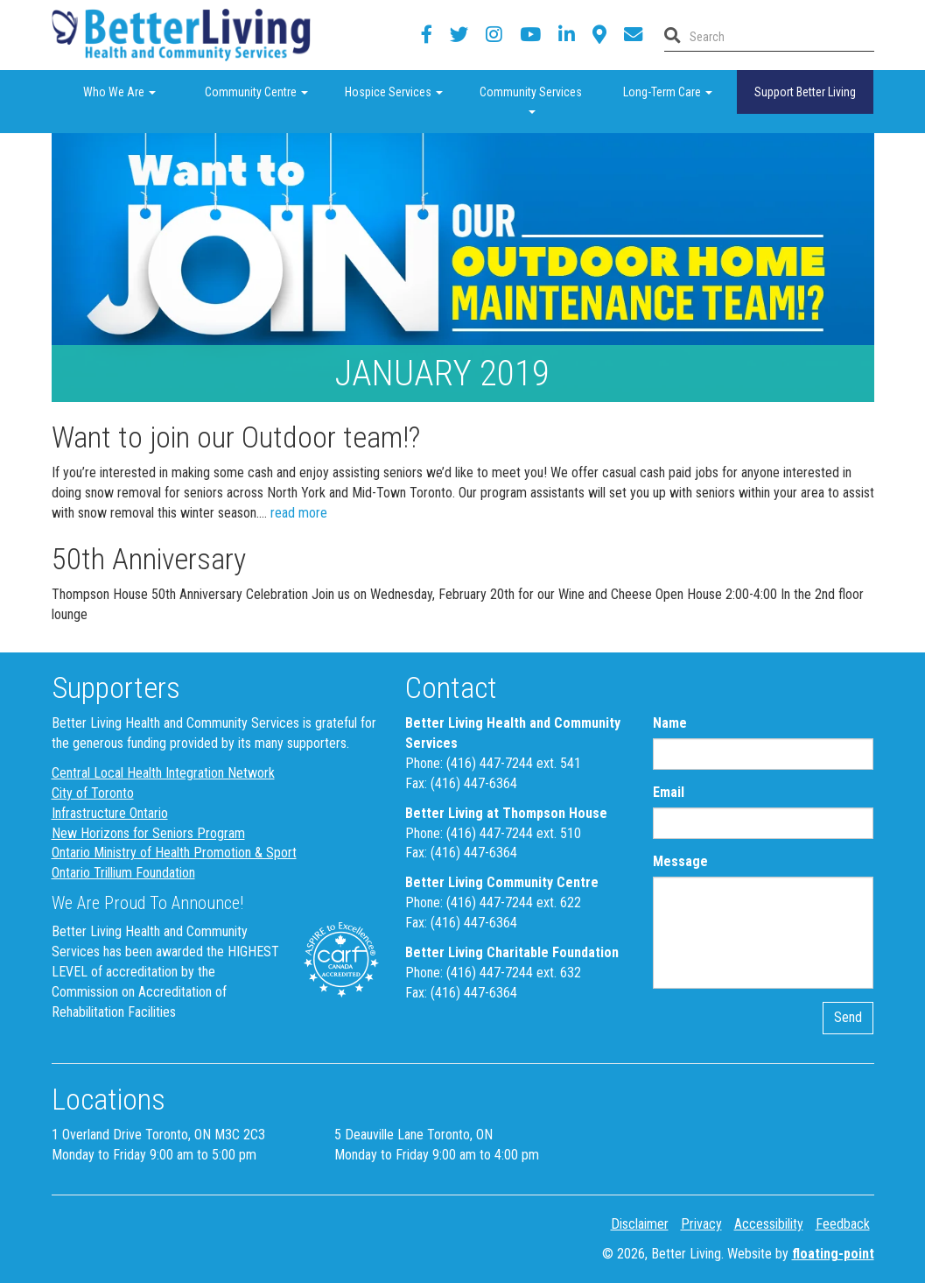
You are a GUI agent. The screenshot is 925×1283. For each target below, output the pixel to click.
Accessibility (768, 1224)
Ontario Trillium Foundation (123, 872)
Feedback (843, 1224)
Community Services (539, 97)
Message (680, 861)
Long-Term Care (679, 90)
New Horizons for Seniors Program (148, 833)
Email (668, 792)
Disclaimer (640, 1224)
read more (298, 512)
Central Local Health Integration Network (163, 773)
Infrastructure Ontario (110, 813)
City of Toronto (93, 793)
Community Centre (265, 90)
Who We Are (135, 90)
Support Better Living (805, 92)
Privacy (701, 1224)
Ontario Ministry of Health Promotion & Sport (174, 852)
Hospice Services (403, 90)
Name (670, 723)
